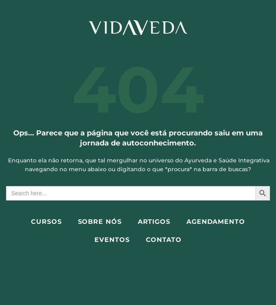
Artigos (154, 221)
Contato (164, 240)
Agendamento (215, 221)
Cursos (46, 221)
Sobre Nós (100, 221)
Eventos (111, 240)
